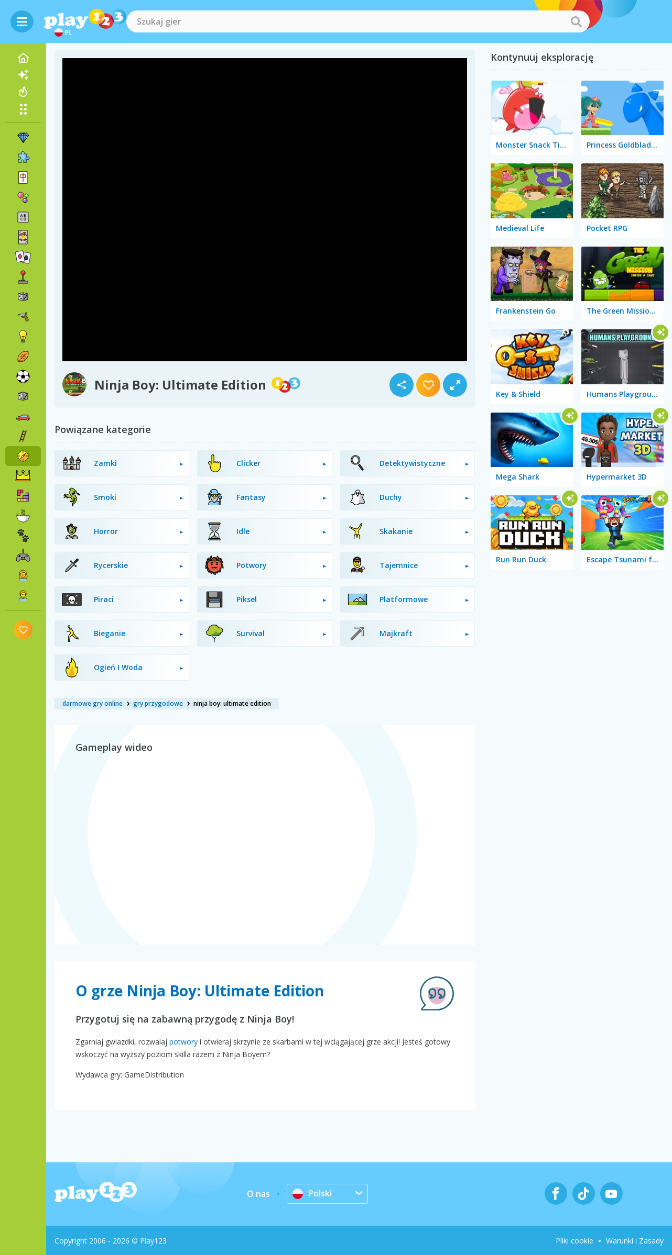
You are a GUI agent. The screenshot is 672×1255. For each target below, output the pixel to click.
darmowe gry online (92, 703)
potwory (183, 1042)
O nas (258, 1194)
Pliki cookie (574, 1241)
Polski (312, 1193)
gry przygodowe (158, 703)
